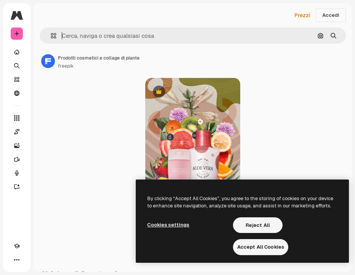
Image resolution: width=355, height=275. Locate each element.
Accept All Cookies (260, 247)
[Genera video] (17, 159)
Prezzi (302, 15)
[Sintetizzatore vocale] (17, 173)
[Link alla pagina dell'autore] (48, 61)
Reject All (258, 225)
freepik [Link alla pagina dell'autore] (66, 66)
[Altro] (17, 260)
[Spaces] (17, 132)
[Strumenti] (17, 118)
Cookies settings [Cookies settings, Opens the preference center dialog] (168, 225)
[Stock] (17, 79)
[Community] (17, 93)
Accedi (330, 15)
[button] (50, 36)
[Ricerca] (17, 66)
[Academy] (17, 246)
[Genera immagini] (17, 145)
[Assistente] (17, 187)
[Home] (17, 52)
